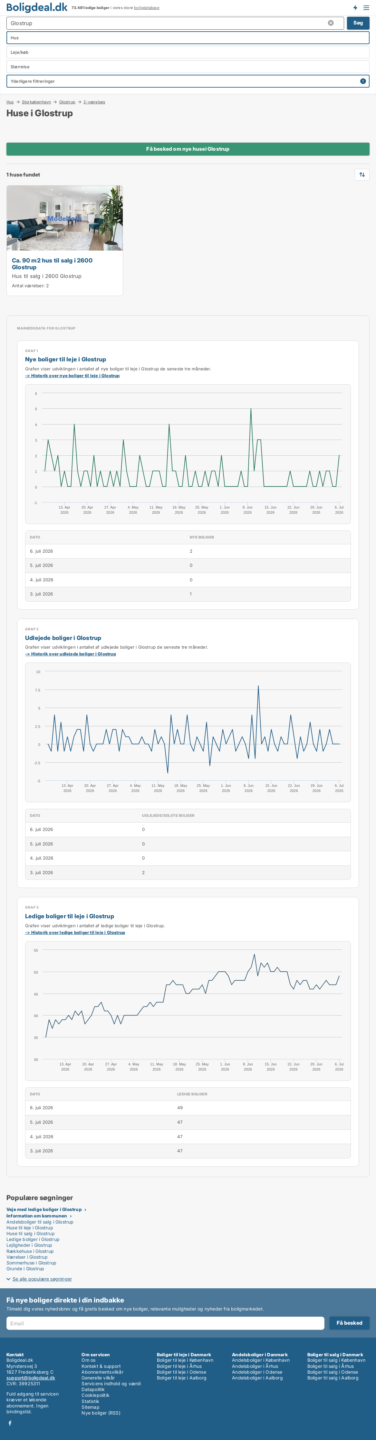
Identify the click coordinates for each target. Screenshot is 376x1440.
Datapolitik (93, 1389)
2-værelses (94, 102)
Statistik (90, 1401)
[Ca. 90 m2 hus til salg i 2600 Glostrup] (65, 241)
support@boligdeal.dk (30, 1377)
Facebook (10, 1423)
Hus (10, 102)
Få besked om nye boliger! (355, 7)
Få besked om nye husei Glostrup (187, 149)
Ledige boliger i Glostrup (33, 1239)
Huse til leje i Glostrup (29, 1227)
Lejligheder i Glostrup (29, 1245)
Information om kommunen (36, 1215)
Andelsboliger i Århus (255, 1366)
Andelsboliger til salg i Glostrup (40, 1222)
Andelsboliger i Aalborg (257, 1377)
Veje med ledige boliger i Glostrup (44, 1209)
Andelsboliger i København (261, 1360)
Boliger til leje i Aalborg (182, 1377)
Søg (358, 23)
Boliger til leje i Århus (179, 1366)
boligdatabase (146, 7)
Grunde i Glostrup (25, 1268)
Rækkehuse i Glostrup (30, 1251)
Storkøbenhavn (36, 102)
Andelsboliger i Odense (257, 1372)
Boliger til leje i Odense (181, 1372)
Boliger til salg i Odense (332, 1372)
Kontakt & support (101, 1366)
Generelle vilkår (98, 1377)
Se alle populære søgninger (42, 1279)
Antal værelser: (28, 285)
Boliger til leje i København (185, 1360)
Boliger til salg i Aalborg (333, 1377)
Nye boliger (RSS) (101, 1413)
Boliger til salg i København (336, 1360)
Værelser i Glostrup (27, 1257)
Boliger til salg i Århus (330, 1366)
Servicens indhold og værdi (111, 1383)
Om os (88, 1360)
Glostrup (67, 102)
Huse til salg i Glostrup (30, 1233)
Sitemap (90, 1407)
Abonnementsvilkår (102, 1372)
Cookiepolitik (96, 1395)
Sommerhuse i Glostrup (31, 1262)
